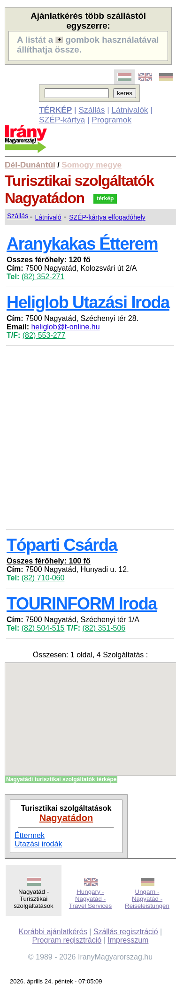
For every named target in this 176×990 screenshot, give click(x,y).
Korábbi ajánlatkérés (53, 932)
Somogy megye (91, 164)
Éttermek (30, 835)
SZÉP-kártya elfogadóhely (107, 217)
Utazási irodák (38, 844)
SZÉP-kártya (62, 119)
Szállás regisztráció (125, 932)
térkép (105, 198)
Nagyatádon (66, 818)
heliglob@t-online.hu (65, 327)
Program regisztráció (67, 940)
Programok (111, 119)
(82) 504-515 (43, 628)
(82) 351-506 (104, 628)
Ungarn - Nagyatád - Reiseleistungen (147, 898)
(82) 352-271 (43, 277)
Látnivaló (48, 217)
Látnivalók (129, 109)
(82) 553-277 (44, 335)
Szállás (91, 109)
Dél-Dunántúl (30, 164)
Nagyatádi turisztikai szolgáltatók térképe (61, 779)
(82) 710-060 (43, 578)
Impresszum (127, 940)
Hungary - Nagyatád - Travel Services (90, 898)
